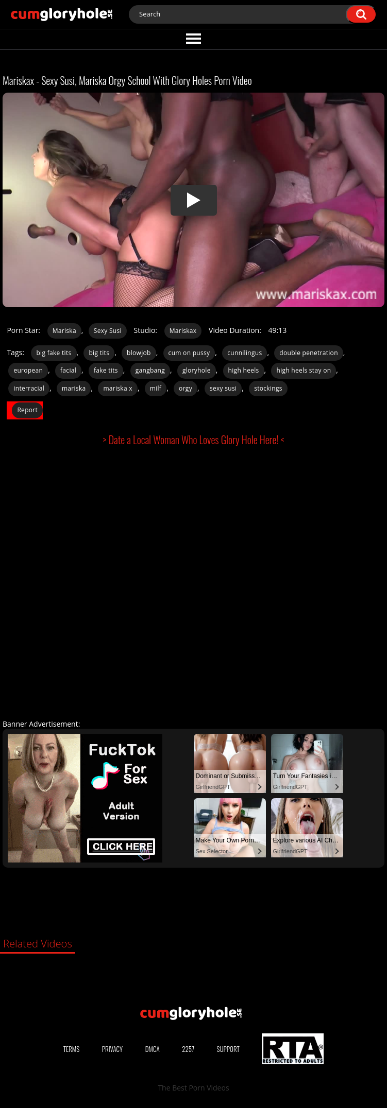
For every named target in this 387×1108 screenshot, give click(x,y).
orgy (185, 388)
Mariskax (183, 330)
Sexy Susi (108, 330)
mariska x (117, 388)
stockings (268, 388)
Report (27, 410)
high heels (243, 370)
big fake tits (53, 352)
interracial (28, 388)
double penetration (308, 352)
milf (155, 388)
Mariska (64, 330)
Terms (71, 1049)
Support (228, 1049)
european (28, 370)
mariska (74, 388)
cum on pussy (189, 352)
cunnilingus (244, 352)
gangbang (150, 370)
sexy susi (223, 388)
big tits (99, 352)
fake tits (106, 370)
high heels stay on (303, 370)
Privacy (112, 1049)
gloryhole (196, 370)
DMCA (152, 1049)
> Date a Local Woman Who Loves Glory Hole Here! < (193, 439)
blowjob (139, 352)
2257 (188, 1049)
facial (68, 370)
